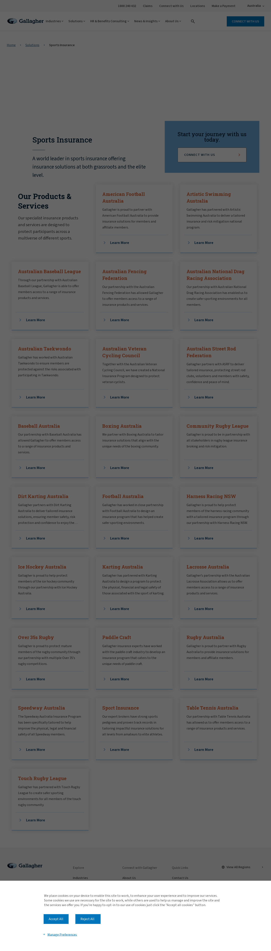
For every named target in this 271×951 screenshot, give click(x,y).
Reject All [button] (87, 919)
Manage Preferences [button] (62, 934)
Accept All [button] (56, 919)
